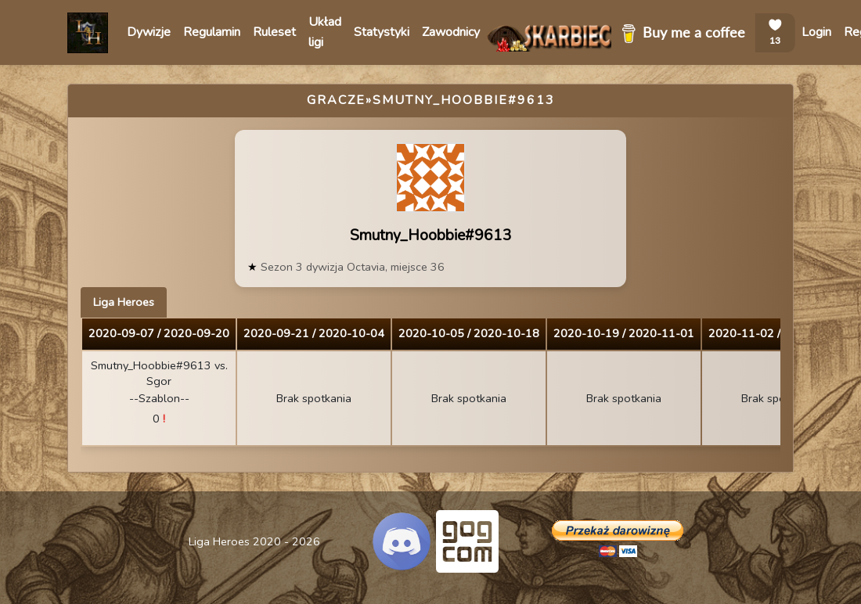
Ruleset (274, 32)
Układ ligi (324, 32)
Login (816, 32)
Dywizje (149, 32)
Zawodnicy (451, 32)
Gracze (336, 100)
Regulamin (211, 32)
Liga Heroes (123, 302)
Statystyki (381, 32)
